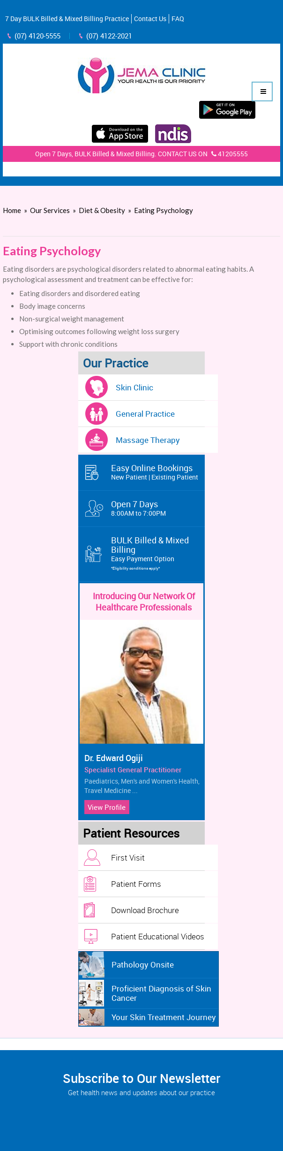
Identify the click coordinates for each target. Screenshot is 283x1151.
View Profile (107, 807)
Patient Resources (131, 833)
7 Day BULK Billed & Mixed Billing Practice (67, 18)
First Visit (128, 857)
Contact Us (150, 18)
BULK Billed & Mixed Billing (158, 553)
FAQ (177, 18)
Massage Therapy (148, 439)
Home (12, 210)
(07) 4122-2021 (109, 36)
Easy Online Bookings (158, 472)
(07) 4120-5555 (37, 36)
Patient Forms (136, 883)
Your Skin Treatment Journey (164, 1017)
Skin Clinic (134, 387)
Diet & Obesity (102, 210)
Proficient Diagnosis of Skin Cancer (161, 993)
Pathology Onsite (143, 964)
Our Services (50, 210)
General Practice (145, 413)
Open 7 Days (158, 508)
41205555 (228, 153)
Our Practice (115, 363)
